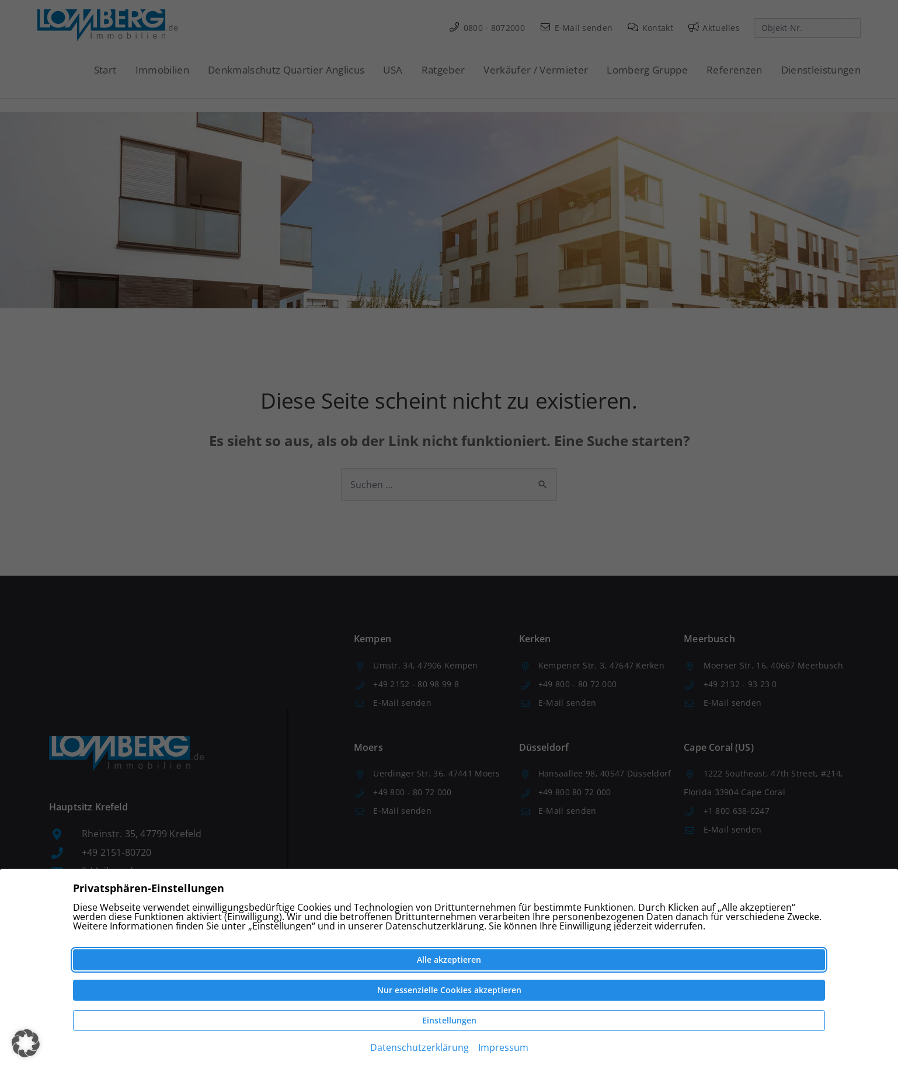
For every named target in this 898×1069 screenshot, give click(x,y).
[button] (25, 1043)
